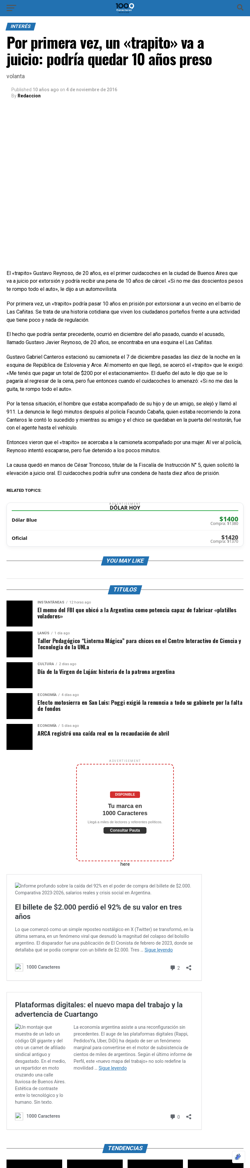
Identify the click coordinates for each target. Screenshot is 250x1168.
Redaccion (29, 95)
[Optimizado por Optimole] (238, 1157)
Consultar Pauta (125, 830)
